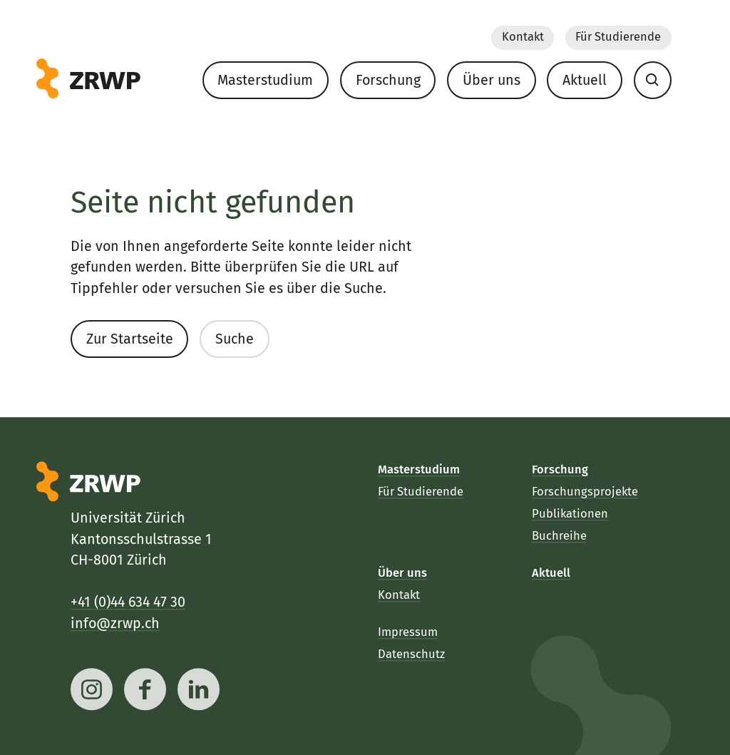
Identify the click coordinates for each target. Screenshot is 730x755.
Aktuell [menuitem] (584, 80)
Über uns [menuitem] (491, 80)
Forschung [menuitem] (387, 80)
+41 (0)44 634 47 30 (128, 603)
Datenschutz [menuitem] (411, 655)
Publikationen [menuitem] (570, 513)
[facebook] (145, 689)
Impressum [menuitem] (408, 633)
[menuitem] (652, 80)
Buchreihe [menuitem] (559, 536)
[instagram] (92, 689)
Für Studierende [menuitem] (618, 37)
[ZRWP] (88, 78)
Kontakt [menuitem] (522, 37)
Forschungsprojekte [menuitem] (585, 492)
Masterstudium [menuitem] (265, 80)
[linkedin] (199, 689)
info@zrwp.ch (115, 623)
